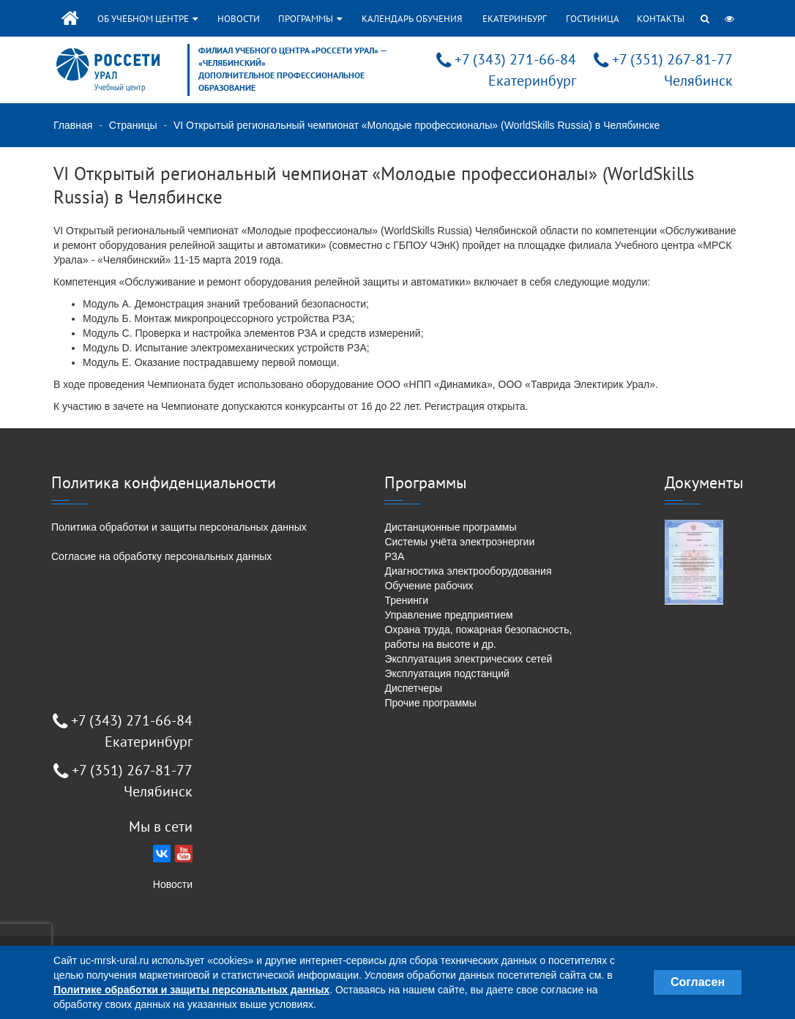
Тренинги (406, 600)
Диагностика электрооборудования (467, 571)
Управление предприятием (448, 615)
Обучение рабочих (428, 585)
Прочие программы (430, 703)
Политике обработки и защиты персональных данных (191, 990)
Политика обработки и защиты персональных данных (179, 527)
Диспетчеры (413, 688)
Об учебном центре (147, 18)
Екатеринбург (514, 18)
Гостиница (592, 18)
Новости (238, 18)
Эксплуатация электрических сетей (468, 659)
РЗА (394, 556)
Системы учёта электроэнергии (459, 542)
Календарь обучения (412, 18)
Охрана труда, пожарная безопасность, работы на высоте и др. (478, 637)
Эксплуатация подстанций (446, 673)
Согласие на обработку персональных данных (161, 556)
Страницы (133, 125)
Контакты (660, 18)
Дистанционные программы (450, 527)
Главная (72, 125)
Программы (310, 18)
